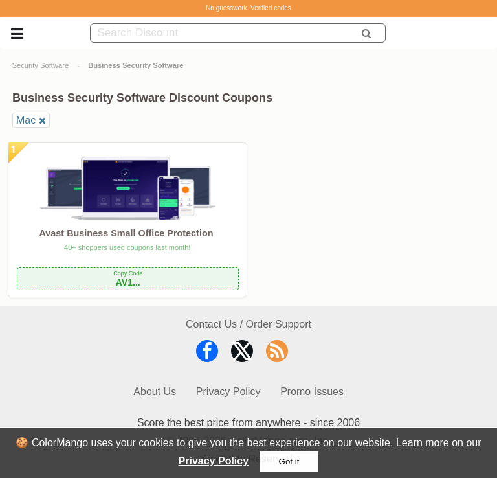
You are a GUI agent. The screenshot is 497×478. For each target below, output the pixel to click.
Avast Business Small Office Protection (126, 233)
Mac (26, 120)
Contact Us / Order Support (248, 324)
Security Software (40, 65)
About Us (154, 391)
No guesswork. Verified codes (248, 8)
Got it (289, 461)
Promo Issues (312, 391)
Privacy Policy (214, 460)
